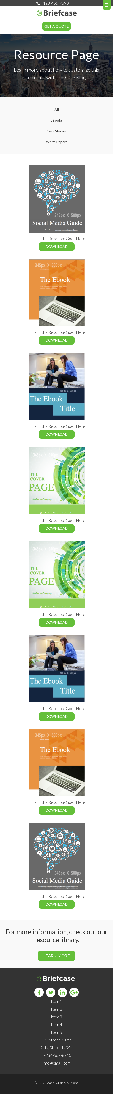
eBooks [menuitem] (57, 120)
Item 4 (56, 1024)
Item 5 (56, 1032)
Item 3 (56, 1016)
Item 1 (56, 1001)
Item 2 (56, 1009)
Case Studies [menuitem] (57, 131)
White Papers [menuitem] (56, 141)
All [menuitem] (56, 109)
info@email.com (56, 1062)
